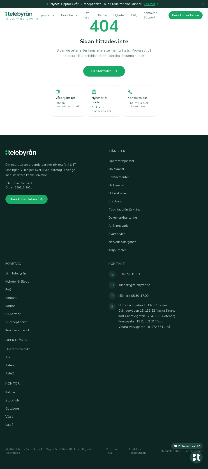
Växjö (9, 417)
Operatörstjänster (121, 161)
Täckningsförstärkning (125, 209)
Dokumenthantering (123, 217)
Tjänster (47, 15)
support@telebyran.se (134, 285)
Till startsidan (104, 71)
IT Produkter (117, 193)
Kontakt (10, 298)
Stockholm (13, 400)
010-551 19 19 (129, 274)
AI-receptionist (16, 322)
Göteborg (12, 408)
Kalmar (10, 392)
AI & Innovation (119, 226)
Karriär (102, 15)
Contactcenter (119, 177)
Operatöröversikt (17, 349)
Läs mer (151, 4)
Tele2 (9, 373)
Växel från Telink (112, 451)
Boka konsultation (185, 15)
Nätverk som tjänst (122, 242)
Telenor (11, 365)
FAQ (134, 15)
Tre (7, 357)
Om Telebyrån (15, 273)
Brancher (69, 15)
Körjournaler (117, 250)
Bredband (115, 201)
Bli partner (13, 314)
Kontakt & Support (151, 15)
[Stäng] (202, 4)
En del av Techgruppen (137, 451)
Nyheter (119, 15)
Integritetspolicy (170, 451)
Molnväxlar (116, 169)
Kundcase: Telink (17, 330)
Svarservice (117, 234)
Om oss (86, 15)
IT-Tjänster (117, 185)
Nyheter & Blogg (17, 281)
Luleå (9, 425)
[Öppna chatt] (196, 457)
